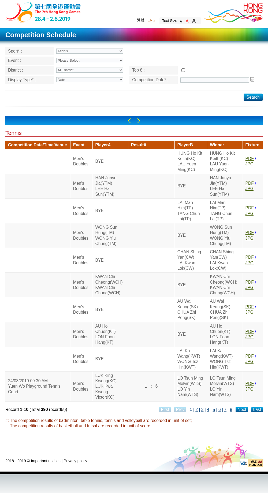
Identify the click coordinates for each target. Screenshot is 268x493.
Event (78, 145)
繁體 (140, 20)
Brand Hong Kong (233, 12)
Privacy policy (75, 461)
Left (129, 121)
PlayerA (103, 145)
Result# (138, 145)
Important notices (45, 461)
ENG (151, 20)
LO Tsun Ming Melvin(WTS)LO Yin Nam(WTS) (190, 386)
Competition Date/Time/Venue (37, 145)
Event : (14, 60)
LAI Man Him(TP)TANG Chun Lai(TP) (188, 210)
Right (138, 121)
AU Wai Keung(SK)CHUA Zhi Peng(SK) (187, 309)
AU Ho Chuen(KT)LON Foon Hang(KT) (105, 334)
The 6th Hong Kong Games (43, 12)
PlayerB (185, 145)
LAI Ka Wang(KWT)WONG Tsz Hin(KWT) (188, 359)
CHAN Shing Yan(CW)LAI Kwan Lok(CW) (189, 260)
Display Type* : (22, 79)
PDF (249, 158)
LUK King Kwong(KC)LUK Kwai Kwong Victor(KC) (106, 386)
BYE (99, 161)
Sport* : (15, 51)
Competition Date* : (150, 79)
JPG (249, 164)
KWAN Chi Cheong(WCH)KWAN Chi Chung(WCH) (109, 284)
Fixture (252, 145)
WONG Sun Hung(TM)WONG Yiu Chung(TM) (106, 235)
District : (15, 70)
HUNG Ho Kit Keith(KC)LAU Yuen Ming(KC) (189, 161)
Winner (217, 145)
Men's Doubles (80, 161)
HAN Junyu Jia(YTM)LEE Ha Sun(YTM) (106, 186)
